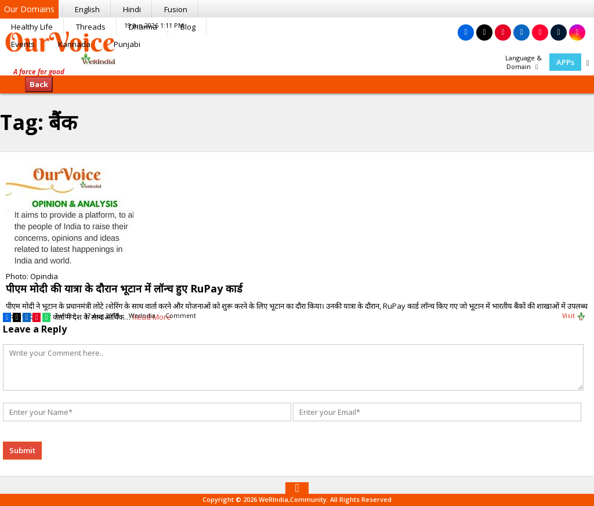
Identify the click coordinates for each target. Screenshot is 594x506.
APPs (565, 62)
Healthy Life (32, 26)
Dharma (143, 26)
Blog (187, 26)
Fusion (175, 9)
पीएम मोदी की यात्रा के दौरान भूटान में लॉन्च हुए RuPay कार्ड (124, 288)
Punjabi (127, 44)
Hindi (132, 9)
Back (39, 84)
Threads (91, 26)
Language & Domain (523, 62)
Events (23, 44)
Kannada (74, 44)
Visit (574, 316)
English (87, 9)
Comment (180, 316)
